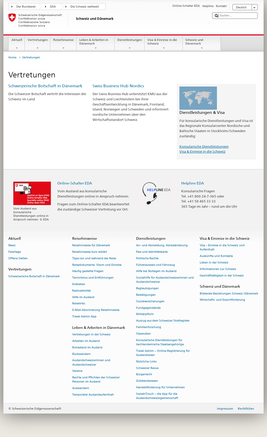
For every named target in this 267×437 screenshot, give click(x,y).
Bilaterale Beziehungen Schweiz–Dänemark (229, 293)
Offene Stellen (18, 258)
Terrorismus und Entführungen (93, 278)
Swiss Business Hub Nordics (118, 85)
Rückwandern (81, 354)
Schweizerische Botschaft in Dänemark (45, 85)
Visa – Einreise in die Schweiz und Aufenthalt (222, 247)
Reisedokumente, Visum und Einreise (97, 265)
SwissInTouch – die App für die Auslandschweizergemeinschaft (157, 396)
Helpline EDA (192, 183)
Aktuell (17, 44)
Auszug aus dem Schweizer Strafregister (163, 321)
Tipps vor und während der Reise (94, 258)
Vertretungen (37, 44)
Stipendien (143, 333)
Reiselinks (78, 303)
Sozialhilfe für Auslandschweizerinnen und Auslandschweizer (165, 280)
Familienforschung (148, 327)
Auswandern (80, 388)
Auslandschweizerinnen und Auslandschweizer (91, 362)
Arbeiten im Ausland (86, 341)
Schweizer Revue (147, 368)
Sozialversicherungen (150, 301)
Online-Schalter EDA (74, 183)
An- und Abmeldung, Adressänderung (162, 245)
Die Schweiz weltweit (84, 6)
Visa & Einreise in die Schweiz (164, 44)
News (11, 245)
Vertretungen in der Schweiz (91, 334)
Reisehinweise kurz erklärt (89, 252)
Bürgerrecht (144, 374)
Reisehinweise (63, 44)
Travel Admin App (84, 316)
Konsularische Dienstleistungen (204, 146)
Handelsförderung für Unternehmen (160, 387)
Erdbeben (78, 284)
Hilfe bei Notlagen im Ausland (156, 271)
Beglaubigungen (147, 288)
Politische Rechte (147, 258)
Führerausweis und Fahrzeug (155, 265)
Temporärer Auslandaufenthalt (93, 394)
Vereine (77, 371)
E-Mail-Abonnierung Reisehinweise (95, 310)
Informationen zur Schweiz (218, 269)
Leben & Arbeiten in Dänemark (95, 44)
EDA (53, 6)
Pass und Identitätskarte (152, 252)
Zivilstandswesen (147, 381)
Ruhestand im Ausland (87, 347)
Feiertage (14, 252)
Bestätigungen (146, 295)
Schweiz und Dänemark (202, 44)
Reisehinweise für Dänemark (91, 245)
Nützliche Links (146, 361)
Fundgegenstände (148, 308)
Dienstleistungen (129, 44)
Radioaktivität (81, 290)
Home (12, 57)
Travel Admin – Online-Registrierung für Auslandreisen (163, 353)
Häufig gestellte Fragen (88, 271)
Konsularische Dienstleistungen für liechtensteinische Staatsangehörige (160, 342)
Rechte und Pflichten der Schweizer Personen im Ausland (96, 380)
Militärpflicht (145, 314)
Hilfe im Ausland (83, 297)
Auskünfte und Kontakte (216, 256)
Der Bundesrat (25, 6)
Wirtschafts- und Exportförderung (222, 300)
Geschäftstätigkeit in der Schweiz (222, 275)
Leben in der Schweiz (214, 262)
